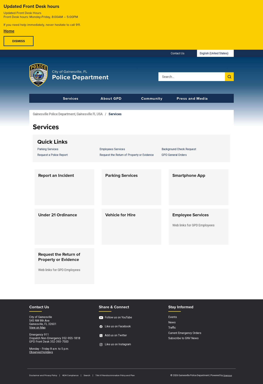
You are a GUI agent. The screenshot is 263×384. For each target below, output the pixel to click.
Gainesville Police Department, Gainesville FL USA (68, 114)
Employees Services (112, 149)
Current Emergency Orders (184, 333)
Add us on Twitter (113, 335)
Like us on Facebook (115, 326)
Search (87, 375)
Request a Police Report (52, 155)
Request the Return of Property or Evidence (127, 155)
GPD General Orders (174, 155)
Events (172, 317)
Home (9, 31)
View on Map (37, 327)
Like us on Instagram (115, 344)
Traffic (172, 327)
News (172, 322)
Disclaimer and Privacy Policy (43, 375)
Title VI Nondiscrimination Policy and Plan (115, 375)
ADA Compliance (70, 375)
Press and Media (192, 98)
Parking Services (47, 149)
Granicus (227, 375)
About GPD (111, 98)
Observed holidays (41, 352)
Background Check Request (179, 149)
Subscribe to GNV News (183, 338)
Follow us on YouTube (115, 317)
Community (152, 98)
